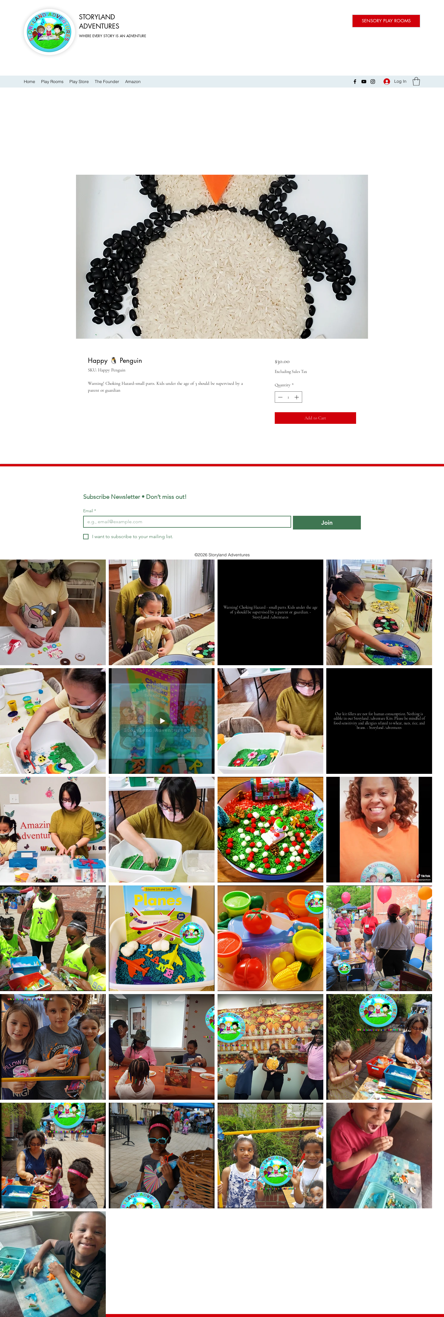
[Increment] (297, 397)
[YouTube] (364, 82)
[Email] (185, 521)
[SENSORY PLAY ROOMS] (386, 21)
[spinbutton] (288, 397)
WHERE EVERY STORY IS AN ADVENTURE (112, 35)
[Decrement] (280, 397)
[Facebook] (355, 82)
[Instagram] (373, 82)
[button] (416, 81)
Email (89, 510)
